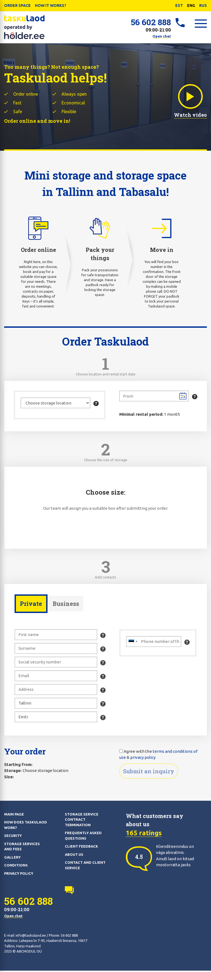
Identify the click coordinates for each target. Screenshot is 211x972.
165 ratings (144, 834)
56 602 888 (151, 22)
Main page (14, 815)
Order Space (17, 5)
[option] (139, 858)
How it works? (50, 5)
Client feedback (81, 848)
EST (179, 5)
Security (13, 837)
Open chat (161, 36)
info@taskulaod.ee (31, 937)
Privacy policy (18, 875)
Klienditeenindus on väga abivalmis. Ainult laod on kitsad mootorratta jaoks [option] (175, 857)
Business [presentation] (66, 605)
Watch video (190, 100)
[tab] (31, 605)
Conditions (16, 867)
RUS (203, 5)
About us (74, 856)
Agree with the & (158, 755)
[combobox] (132, 643)
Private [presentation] (31, 605)
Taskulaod (24, 27)
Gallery (12, 858)
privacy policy (143, 759)
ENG (191, 5)
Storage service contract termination (81, 821)
